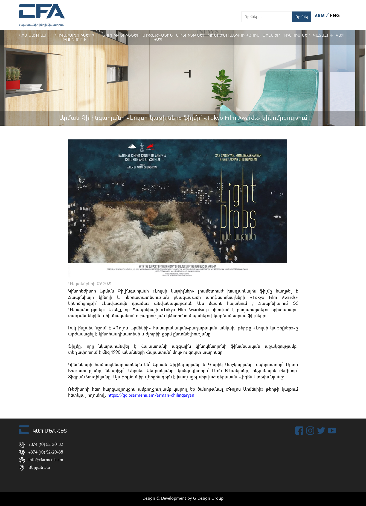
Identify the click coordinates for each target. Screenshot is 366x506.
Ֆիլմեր (271, 36)
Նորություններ (121, 36)
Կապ (340, 36)
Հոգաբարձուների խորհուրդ (74, 38)
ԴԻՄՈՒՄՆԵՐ (296, 36)
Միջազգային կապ (158, 38)
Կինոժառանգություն (234, 36)
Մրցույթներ (190, 36)
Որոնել (301, 17)
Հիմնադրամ (33, 36)
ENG (335, 16)
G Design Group (208, 498)
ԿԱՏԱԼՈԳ (323, 36)
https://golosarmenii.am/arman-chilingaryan (151, 395)
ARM (320, 16)
